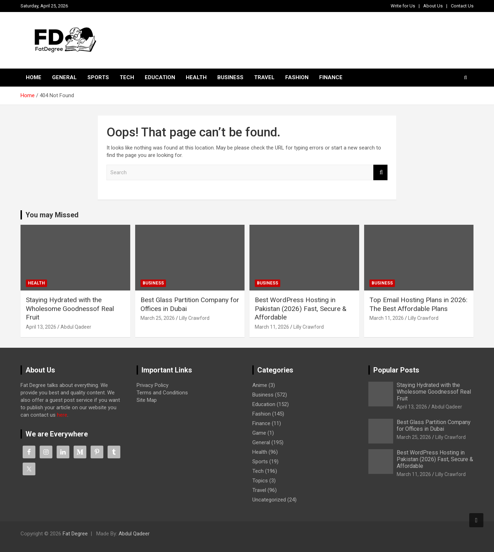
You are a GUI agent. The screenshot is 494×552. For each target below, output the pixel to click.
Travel (264, 77)
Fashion (297, 77)
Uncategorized (269, 500)
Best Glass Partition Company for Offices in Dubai (434, 425)
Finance (331, 77)
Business (230, 77)
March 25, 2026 (157, 318)
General (64, 77)
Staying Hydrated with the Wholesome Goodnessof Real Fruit (70, 308)
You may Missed (52, 215)
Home (33, 77)
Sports (98, 77)
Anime (259, 385)
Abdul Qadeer (76, 327)
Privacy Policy (152, 385)
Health (196, 77)
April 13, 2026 (41, 327)
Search (380, 173)
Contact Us (462, 5)
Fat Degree (75, 533)
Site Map (147, 400)
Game (259, 433)
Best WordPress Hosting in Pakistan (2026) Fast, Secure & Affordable (300, 308)
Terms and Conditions (162, 392)
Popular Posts (396, 370)
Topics (260, 480)
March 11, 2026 (272, 327)
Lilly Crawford (194, 318)
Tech (127, 77)
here (62, 415)
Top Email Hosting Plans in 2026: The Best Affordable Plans (418, 304)
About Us (433, 5)
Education (160, 77)
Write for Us (403, 5)
